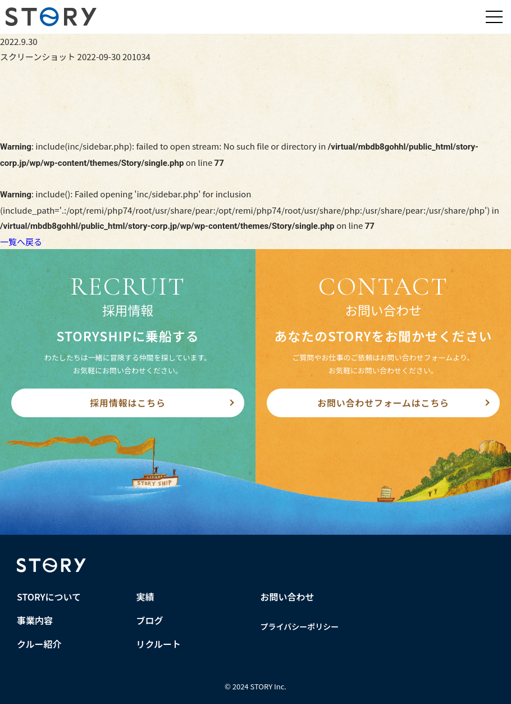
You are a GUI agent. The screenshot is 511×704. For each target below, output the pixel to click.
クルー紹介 (39, 644)
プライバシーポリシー (300, 626)
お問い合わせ (287, 596)
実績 (145, 596)
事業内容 (35, 620)
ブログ (149, 620)
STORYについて (49, 596)
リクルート (158, 644)
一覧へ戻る (21, 241)
